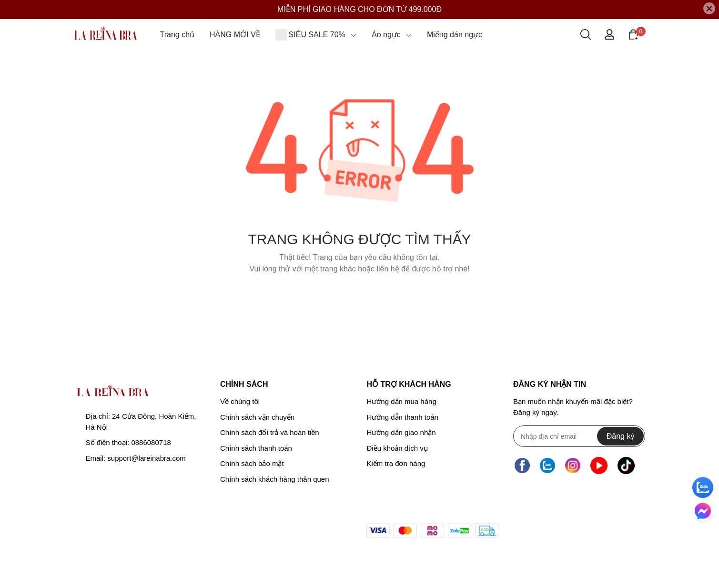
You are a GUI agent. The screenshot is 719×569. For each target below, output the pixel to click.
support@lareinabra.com (146, 458)
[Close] (709, 8)
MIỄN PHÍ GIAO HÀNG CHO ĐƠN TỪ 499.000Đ (359, 9)
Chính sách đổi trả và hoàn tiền (269, 432)
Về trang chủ (360, 293)
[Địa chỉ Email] (579, 436)
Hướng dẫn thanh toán (402, 417)
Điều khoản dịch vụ (396, 448)
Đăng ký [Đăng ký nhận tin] (621, 436)
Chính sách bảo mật (252, 463)
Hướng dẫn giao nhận (400, 432)
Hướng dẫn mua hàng (401, 401)
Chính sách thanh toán (256, 448)
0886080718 (151, 442)
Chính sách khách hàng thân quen (274, 479)
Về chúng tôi (240, 401)
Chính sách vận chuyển (257, 417)
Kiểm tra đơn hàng (395, 463)
